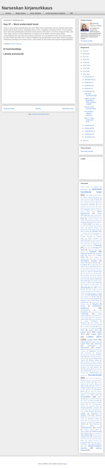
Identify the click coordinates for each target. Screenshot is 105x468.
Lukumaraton (85, 347)
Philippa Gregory (86, 387)
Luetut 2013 (96, 334)
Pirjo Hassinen (98, 387)
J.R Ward (92, 264)
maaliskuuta (89, 131)
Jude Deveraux (85, 284)
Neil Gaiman (94, 367)
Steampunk (94, 413)
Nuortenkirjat (95, 375)
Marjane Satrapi (94, 360)
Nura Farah (89, 378)
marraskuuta (89, 79)
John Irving (93, 280)
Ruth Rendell (96, 398)
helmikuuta (88, 134)
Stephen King (85, 415)
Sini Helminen (84, 409)
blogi (82, 219)
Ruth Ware (84, 400)
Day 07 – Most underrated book (89, 120)
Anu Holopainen (86, 209)
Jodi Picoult (84, 277)
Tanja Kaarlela (96, 422)
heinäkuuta (88, 91)
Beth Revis (97, 217)
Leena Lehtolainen (91, 321)
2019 (85, 51)
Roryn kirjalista (35, 13)
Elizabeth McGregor (86, 236)
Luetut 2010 (93, 330)
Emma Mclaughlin (85, 242)
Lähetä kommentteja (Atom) (40, 114)
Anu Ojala (96, 209)
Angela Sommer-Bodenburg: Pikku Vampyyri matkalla (90, 101)
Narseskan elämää (87, 151)
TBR (71, 13)
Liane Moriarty (94, 323)
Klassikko (95, 304)
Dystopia (95, 231)
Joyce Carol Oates (93, 282)
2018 (85, 54)
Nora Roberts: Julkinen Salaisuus (89, 113)
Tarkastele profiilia (87, 41)
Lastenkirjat (84, 314)
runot (89, 398)
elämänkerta (84, 240)
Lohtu (93, 326)
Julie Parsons (95, 286)
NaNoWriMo (91, 365)
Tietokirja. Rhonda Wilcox (91, 429)
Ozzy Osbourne (93, 380)
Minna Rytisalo (86, 363)
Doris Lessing (85, 231)
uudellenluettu (96, 437)
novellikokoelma (94, 373)
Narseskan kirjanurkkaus (27, 8)
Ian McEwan (94, 262)
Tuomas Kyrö (96, 435)
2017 (85, 56)
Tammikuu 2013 (94, 420)
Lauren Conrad (95, 317)
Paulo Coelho (85, 385)
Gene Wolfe (87, 247)
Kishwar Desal (85, 304)
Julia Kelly (84, 286)
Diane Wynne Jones (93, 229)
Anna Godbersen (85, 201)
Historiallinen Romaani (89, 261)
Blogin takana (21, 13)
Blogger (64, 464)
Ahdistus (96, 187)
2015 (85, 62)
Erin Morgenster (94, 243)
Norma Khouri (96, 371)
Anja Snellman (95, 199)
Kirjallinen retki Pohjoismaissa (90, 300)
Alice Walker (98, 195)
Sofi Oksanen (90, 411)
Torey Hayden (85, 431)
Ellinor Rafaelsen (93, 238)
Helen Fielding (94, 257)
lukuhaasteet (91, 345)
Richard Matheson (91, 393)
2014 (85, 65)
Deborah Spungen (93, 227)
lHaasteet (83, 323)
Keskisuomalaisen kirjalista (55, 13)
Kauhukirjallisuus (92, 295)
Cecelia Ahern (96, 220)
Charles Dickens (97, 222)
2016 (85, 59)
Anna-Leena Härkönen (88, 204)
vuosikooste (84, 442)
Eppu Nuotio (96, 242)
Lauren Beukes (85, 317)
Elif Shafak (96, 234)
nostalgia (83, 372)
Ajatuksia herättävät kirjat (91, 190)
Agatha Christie (85, 187)
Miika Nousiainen (85, 362)
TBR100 (83, 424)
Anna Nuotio (95, 202)
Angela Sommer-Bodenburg (91, 197)
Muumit (94, 363)
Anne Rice (92, 206)
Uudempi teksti (8, 109)
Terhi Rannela (94, 424)
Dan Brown (84, 226)
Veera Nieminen (85, 438)
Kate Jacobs (92, 289)
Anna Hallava (96, 201)
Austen (92, 215)
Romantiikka (85, 397)
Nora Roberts (85, 371)
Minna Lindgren (97, 362)
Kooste (83, 306)
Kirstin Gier (95, 302)
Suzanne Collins (93, 418)
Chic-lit (85, 224)
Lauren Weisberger (96, 319)
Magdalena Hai (94, 351)
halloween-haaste (86, 254)
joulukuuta (88, 77)
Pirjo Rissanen (87, 389)
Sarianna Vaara (94, 406)
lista (100, 324)
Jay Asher (85, 270)
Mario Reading (91, 356)
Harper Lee (91, 255)
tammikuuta (89, 137)
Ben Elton (99, 215)
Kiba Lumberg (84, 298)
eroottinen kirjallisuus (86, 245)
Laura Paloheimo (95, 315)
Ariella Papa (85, 211)
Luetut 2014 (94, 336)
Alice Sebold (89, 195)
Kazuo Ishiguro (85, 296)
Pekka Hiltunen (96, 385)
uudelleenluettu (85, 437)
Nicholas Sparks (85, 369)
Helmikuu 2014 (85, 259)
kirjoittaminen (84, 302)
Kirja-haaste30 (95, 298)
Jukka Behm (95, 284)
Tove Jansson (85, 433)
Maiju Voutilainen (86, 353)
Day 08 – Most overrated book (90, 108)
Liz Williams (86, 326)
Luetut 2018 (85, 344)
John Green (84, 280)
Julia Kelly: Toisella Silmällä (90, 94)
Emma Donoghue (95, 240)
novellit (82, 375)
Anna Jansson (85, 202)
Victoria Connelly (93, 440)
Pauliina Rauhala (94, 384)
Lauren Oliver (85, 319)
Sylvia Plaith (84, 420)
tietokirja (99, 427)
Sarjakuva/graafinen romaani (90, 408)
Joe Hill (92, 277)
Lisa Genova (93, 324)
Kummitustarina (85, 310)
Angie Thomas (84, 199)
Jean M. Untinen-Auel (95, 271)
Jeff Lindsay (86, 273)
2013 (85, 68)
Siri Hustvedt (94, 409)
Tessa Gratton (87, 426)
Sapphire (93, 402)
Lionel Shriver (84, 324)
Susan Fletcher (91, 417)
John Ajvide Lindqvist (93, 279)
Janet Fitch (99, 268)
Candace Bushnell (93, 218)
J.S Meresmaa (91, 266)
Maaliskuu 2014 (92, 349)
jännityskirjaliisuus (87, 288)
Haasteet (93, 252)
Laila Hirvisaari (95, 312)
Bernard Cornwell (87, 217)
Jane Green (90, 268)
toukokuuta (88, 125)
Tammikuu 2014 (85, 422)
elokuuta (88, 88)
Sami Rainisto (84, 402)
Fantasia (98, 245)
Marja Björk (89, 358)
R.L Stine (91, 391)
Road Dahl (94, 395)
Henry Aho (96, 259)
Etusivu (8, 13)
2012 (85, 71)
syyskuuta (88, 85)
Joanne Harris (96, 275)
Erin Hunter (84, 243)
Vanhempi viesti (68, 109)
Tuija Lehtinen (85, 435)
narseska (95, 23)
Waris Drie (94, 442)
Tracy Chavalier (95, 433)
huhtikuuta (88, 128)
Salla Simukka (94, 400)
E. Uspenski (84, 233)
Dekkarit (83, 229)
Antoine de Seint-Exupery (93, 208)
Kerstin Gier (95, 296)
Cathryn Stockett (85, 220)
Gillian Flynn (91, 249)
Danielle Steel (92, 226)
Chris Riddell (95, 224)
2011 (85, 74)
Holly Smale (84, 262)
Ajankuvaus (84, 189)
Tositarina (95, 431)
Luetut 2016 (85, 342)
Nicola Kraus (96, 369)
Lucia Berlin (91, 328)
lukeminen (98, 344)
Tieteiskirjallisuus (86, 427)
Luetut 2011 (86, 332)
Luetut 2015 (92, 340)
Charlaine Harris (85, 222)
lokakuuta (88, 82)
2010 (85, 140)
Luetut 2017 (95, 342)
